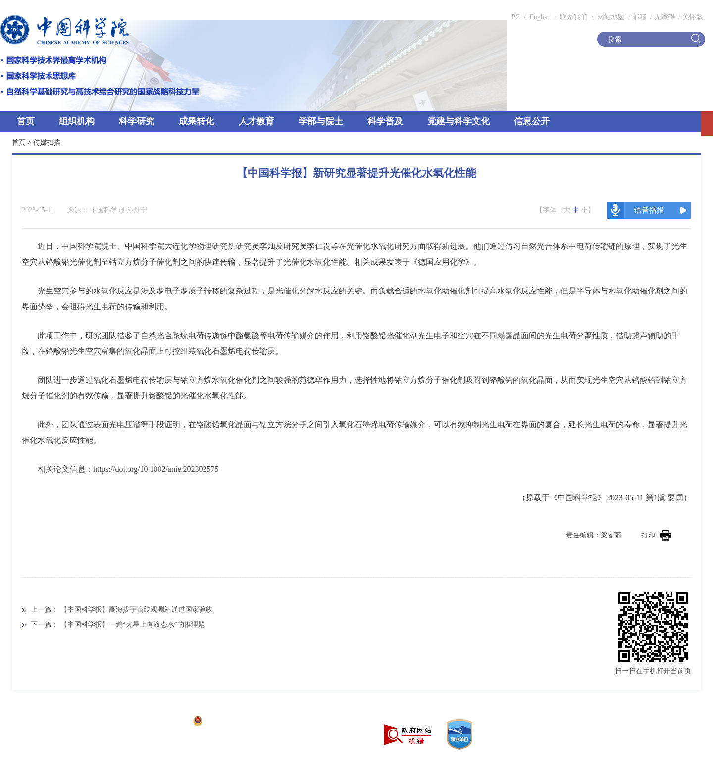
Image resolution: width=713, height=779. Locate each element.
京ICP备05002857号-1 (153, 722)
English (540, 17)
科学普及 (385, 121)
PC (515, 17)
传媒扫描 (47, 142)
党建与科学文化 (458, 121)
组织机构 (77, 121)
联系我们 (574, 17)
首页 (26, 121)
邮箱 (639, 17)
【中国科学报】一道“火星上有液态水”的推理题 (132, 624)
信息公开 (532, 121)
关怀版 (692, 17)
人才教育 (256, 121)
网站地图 (610, 17)
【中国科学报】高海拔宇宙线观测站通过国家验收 (136, 609)
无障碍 (664, 17)
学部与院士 (321, 121)
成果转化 (196, 121)
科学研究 (136, 121)
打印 (656, 535)
